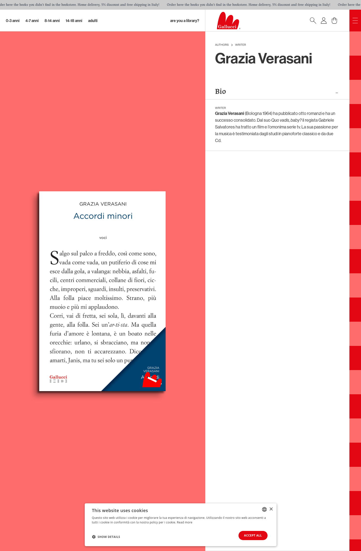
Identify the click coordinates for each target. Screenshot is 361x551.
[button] (106, 536)
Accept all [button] (253, 535)
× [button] (271, 509)
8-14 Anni (52, 20)
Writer (240, 45)
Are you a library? (184, 20)
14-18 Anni (74, 20)
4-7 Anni (32, 20)
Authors (222, 45)
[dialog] (181, 524)
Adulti (93, 20)
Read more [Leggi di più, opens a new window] (184, 522)
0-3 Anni (13, 20)
